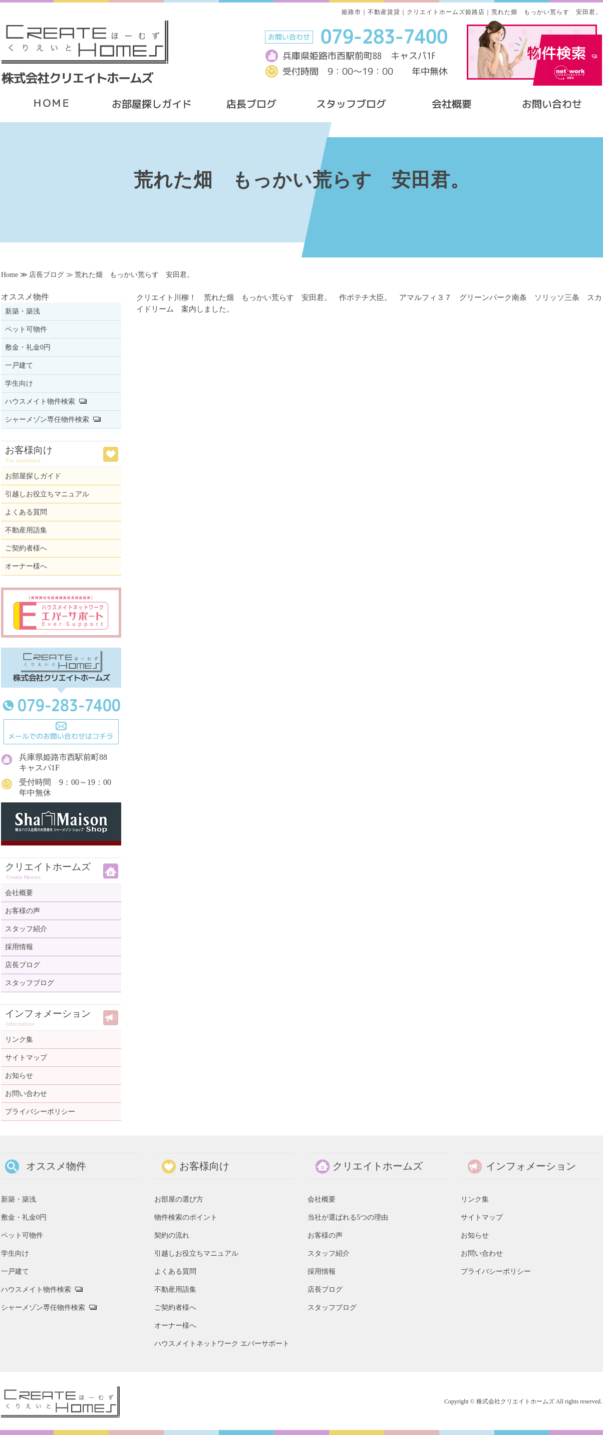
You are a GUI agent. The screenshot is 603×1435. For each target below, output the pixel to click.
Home (9, 274)
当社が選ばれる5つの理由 (348, 1217)
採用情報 (19, 947)
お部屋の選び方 (178, 1199)
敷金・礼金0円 (28, 347)
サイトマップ (26, 1057)
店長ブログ (46, 274)
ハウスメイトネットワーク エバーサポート (221, 1343)
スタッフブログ (29, 983)
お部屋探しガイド (33, 476)
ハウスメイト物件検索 (40, 401)
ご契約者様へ (26, 548)
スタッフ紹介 (26, 929)
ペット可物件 (26, 329)
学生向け (19, 383)
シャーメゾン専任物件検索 (47, 419)
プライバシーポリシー (40, 1111)
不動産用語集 (26, 530)
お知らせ (19, 1075)
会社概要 (19, 893)
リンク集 (19, 1039)
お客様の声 (22, 911)
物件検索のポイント (185, 1217)
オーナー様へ (26, 566)
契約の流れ (171, 1235)
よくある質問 (26, 512)
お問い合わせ (26, 1093)
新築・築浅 (22, 311)
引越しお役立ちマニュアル (47, 494)
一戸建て (19, 365)
